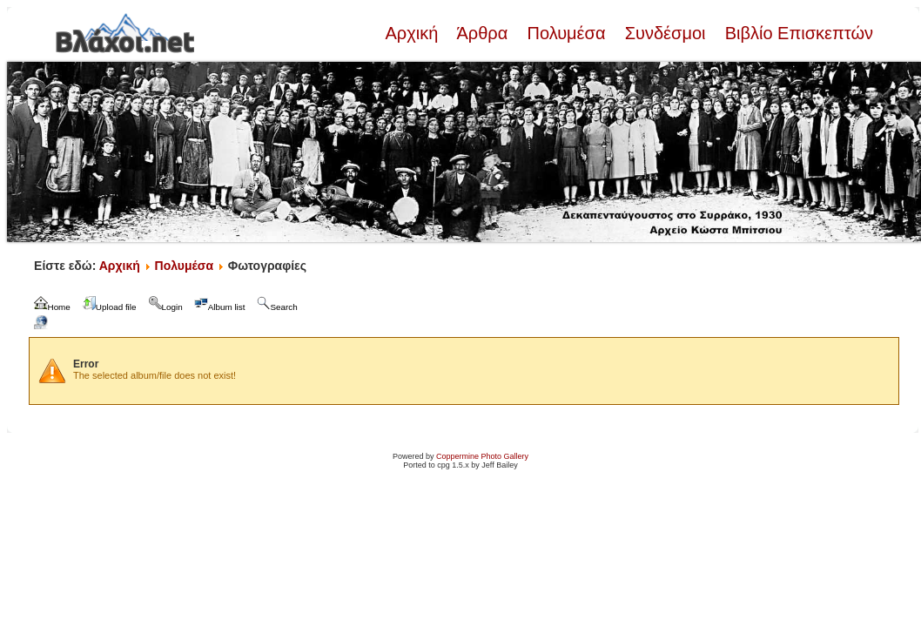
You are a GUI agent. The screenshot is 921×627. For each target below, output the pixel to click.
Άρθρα (483, 33)
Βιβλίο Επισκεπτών (796, 33)
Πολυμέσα (566, 33)
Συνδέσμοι (665, 33)
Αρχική (413, 33)
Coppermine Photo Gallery (482, 456)
